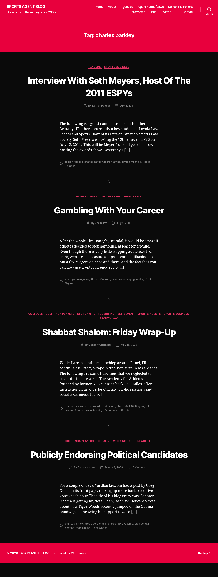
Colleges (33, 315)
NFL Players (86, 315)
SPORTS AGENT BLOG (27, 7)
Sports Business (117, 67)
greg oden (91, 538)
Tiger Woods (100, 542)
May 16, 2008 (129, 346)
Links (153, 12)
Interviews (138, 12)
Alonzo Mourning (101, 280)
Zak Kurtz (100, 224)
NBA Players (111, 197)
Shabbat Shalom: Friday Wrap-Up (109, 333)
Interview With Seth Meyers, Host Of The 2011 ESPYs (109, 86)
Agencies (126, 7)
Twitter (166, 12)
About (112, 7)
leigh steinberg (108, 538)
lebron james (113, 162)
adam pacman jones (76, 280)
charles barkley (94, 162)
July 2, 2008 (124, 224)
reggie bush (83, 542)
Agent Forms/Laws (151, 7)
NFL (121, 538)
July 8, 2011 (127, 106)
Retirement (128, 315)
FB (176, 12)
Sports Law (134, 197)
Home (99, 7)
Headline (94, 67)
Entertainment (87, 197)
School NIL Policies (181, 7)
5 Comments (141, 482)
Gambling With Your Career (109, 210)
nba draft (123, 408)
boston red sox (73, 162)
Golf (47, 315)
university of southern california (110, 412)
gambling (139, 280)
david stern (109, 408)
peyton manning (132, 162)
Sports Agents (152, 315)
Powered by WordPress (71, 567)
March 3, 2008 (114, 482)
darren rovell (93, 408)
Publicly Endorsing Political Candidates (109, 462)
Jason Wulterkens (100, 346)
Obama (130, 538)
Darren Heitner (101, 106)
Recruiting (107, 315)
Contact (188, 12)
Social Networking (112, 443)
